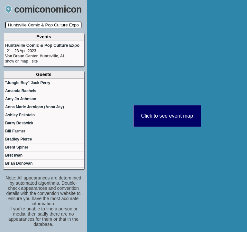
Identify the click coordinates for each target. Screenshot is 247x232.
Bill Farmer (15, 131)
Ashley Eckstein (20, 115)
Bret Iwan (14, 155)
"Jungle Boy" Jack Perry (27, 83)
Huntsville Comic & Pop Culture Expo (42, 45)
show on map (16, 61)
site (35, 61)
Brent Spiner (16, 147)
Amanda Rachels (20, 91)
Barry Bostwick (19, 123)
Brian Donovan (18, 163)
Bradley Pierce (18, 139)
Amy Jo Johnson (20, 99)
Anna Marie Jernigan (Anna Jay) (34, 107)
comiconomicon (43, 9)
